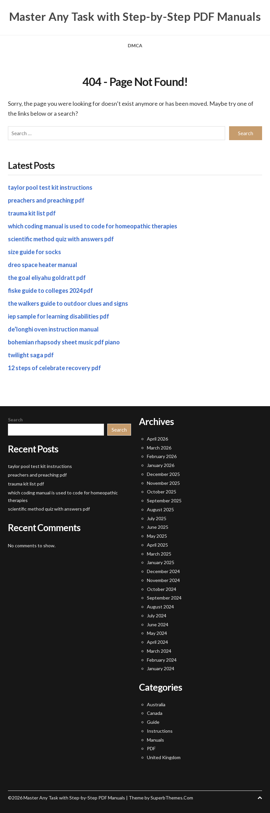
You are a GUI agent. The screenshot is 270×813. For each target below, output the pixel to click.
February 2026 (162, 456)
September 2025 (164, 500)
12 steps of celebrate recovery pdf (54, 367)
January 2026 (160, 465)
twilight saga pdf (31, 355)
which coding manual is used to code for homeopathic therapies (92, 226)
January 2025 (160, 562)
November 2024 (163, 580)
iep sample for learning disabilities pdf (58, 316)
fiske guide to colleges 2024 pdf (50, 290)
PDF (151, 748)
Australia (156, 704)
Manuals (155, 740)
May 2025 (157, 536)
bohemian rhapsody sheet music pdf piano (64, 342)
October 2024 (161, 589)
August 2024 (160, 606)
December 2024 (163, 571)
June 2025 (157, 527)
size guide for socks (34, 251)
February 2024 (162, 660)
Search (15, 419)
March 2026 (159, 447)
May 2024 (157, 633)
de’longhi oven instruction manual (53, 329)
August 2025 (160, 509)
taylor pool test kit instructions (50, 187)
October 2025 (161, 491)
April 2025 (157, 545)
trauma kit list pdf (32, 213)
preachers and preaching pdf (46, 200)
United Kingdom (164, 757)
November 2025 (163, 483)
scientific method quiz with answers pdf (61, 239)
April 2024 (157, 642)
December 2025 (163, 474)
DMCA (135, 45)
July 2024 (156, 615)
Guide (153, 722)
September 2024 (164, 597)
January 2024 (160, 668)
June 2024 (157, 624)
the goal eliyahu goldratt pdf (47, 277)
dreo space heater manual (42, 264)
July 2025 (156, 518)
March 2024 (159, 651)
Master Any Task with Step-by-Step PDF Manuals (135, 16)
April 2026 (157, 439)
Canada (154, 713)
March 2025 (159, 554)
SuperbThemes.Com (172, 797)
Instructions (160, 731)
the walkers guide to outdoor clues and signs (68, 303)
